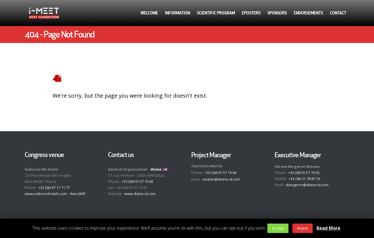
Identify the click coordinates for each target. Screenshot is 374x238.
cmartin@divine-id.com (221, 179)
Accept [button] (278, 228)
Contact (338, 13)
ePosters (251, 13)
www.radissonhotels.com (46, 193)
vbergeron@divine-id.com (307, 185)
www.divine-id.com (139, 193)
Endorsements (308, 13)
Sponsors (277, 13)
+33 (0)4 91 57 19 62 (304, 172)
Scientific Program (216, 13)
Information (177, 13)
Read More (328, 228)
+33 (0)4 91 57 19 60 (137, 181)
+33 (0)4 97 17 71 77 (54, 187)
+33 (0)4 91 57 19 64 (220, 172)
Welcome (149, 13)
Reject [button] (302, 228)
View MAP (78, 193)
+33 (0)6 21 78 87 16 (304, 178)
